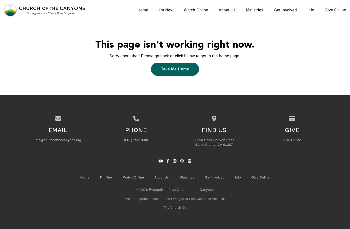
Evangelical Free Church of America (197, 199)
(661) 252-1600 (136, 140)
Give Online (292, 140)
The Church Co (175, 207)
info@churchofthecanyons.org (58, 140)
